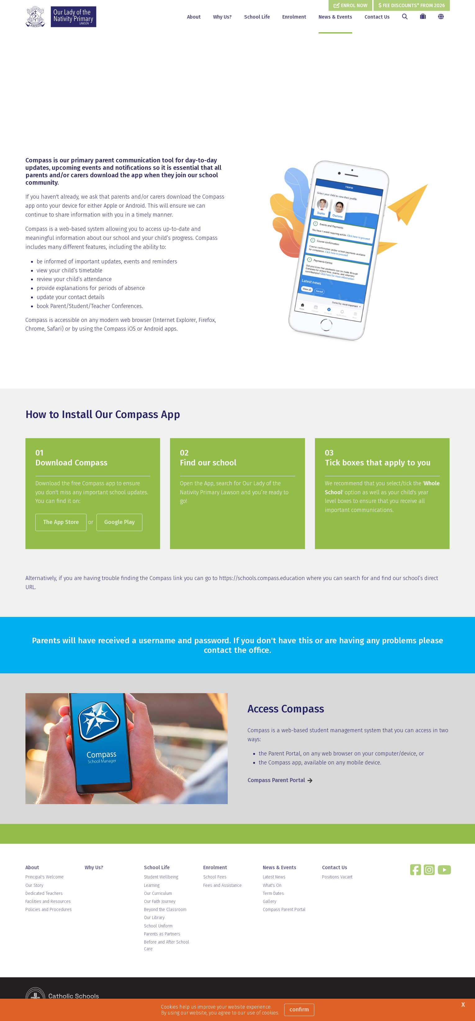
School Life (257, 17)
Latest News (274, 878)
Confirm (299, 1009)
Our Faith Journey (159, 902)
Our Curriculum (158, 894)
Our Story (34, 886)
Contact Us (377, 17)
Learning (151, 886)
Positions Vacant (337, 878)
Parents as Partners (162, 934)
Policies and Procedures (48, 910)
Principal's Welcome (44, 878)
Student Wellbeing (161, 878)
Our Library (154, 918)
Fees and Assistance (222, 886)
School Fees (214, 878)
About (194, 17)
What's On (272, 886)
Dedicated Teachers (44, 894)
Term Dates (273, 894)
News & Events (335, 17)
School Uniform (158, 926)
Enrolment (294, 17)
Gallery (269, 902)
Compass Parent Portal (276, 780)
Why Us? (222, 17)
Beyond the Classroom (165, 910)
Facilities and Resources (48, 902)
